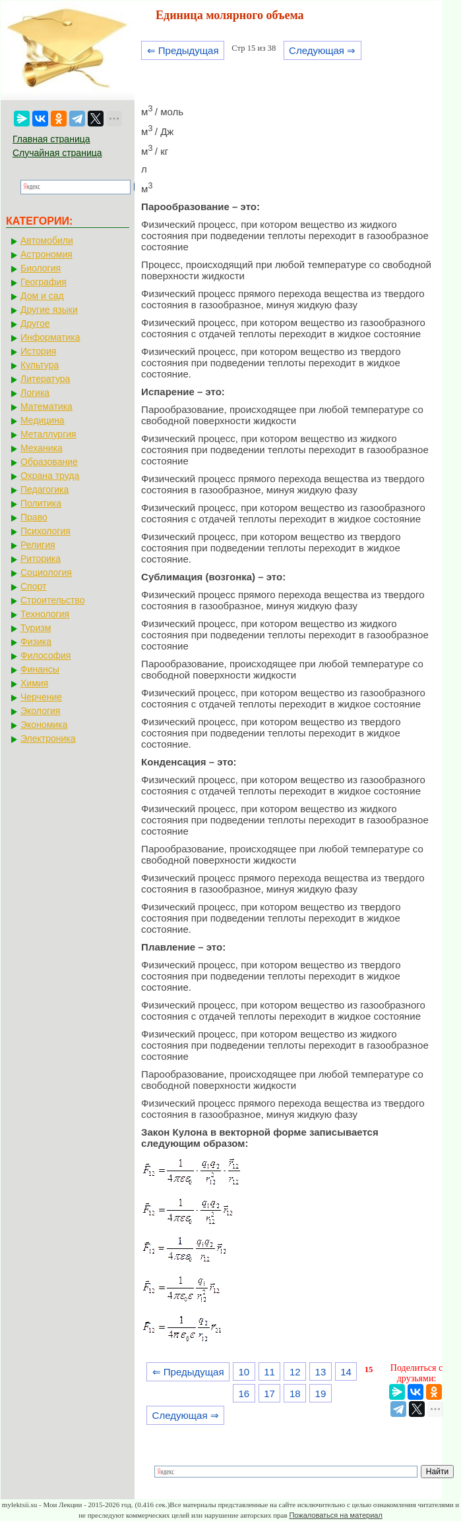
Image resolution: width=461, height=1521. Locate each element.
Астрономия (46, 254)
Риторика (40, 558)
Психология (45, 531)
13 (320, 1371)
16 (244, 1393)
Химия (34, 683)
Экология (40, 710)
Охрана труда (49, 475)
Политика (40, 503)
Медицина (42, 420)
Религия (37, 544)
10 (244, 1371)
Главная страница (51, 139)
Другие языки (49, 309)
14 (346, 1371)
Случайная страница (57, 153)
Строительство (52, 600)
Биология (40, 268)
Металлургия (48, 434)
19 (320, 1393)
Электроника (48, 738)
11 (269, 1371)
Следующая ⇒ (322, 50)
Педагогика (44, 489)
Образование (49, 461)
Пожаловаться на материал (335, 1515)
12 (295, 1371)
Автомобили (46, 240)
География (43, 282)
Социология (46, 572)
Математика (46, 406)
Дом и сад (42, 295)
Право (33, 517)
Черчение (41, 697)
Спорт (33, 586)
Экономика (43, 724)
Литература (45, 378)
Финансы (39, 669)
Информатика (50, 337)
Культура (39, 365)
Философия (45, 655)
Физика (35, 641)
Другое (34, 323)
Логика (34, 392)
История (38, 351)
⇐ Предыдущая (183, 50)
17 (269, 1393)
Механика (41, 448)
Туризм (35, 627)
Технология (44, 614)
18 (295, 1393)
